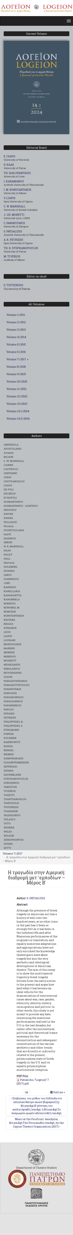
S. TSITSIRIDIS (13, 285)
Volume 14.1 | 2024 (17, 411)
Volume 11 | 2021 (16, 389)
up (26, 1092)
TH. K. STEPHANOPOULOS (21, 248)
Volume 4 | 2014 (16, 337)
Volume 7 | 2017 (17, 359)
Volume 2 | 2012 (16, 322)
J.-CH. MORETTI (14, 214)
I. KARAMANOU (14, 181)
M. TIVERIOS (12, 256)
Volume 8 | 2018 (16, 366)
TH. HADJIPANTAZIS (17, 173)
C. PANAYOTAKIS (14, 223)
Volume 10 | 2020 (16, 381)
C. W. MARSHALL (14, 206)
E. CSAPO (9, 156)
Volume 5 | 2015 (16, 344)
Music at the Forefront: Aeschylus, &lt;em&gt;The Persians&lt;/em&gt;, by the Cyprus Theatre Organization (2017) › (36, 1122)
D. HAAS (9, 164)
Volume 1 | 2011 (15, 315)
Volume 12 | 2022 (16, 396)
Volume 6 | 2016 (16, 352)
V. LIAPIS (9, 198)
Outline (57, 1092)
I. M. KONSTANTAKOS (17, 189)
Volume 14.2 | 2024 (18, 418)
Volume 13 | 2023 (16, 403)
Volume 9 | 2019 (16, 374)
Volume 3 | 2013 (16, 329)
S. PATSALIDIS (13, 231)
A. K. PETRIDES (13, 239)
